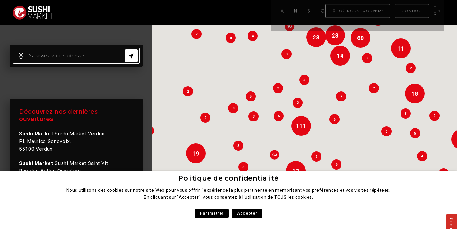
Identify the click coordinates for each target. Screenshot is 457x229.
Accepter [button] (247, 213)
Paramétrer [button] (212, 213)
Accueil (78, 13)
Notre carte (116, 13)
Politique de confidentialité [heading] (228, 178)
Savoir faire (162, 13)
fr (437, 12)
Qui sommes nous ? (216, 13)
